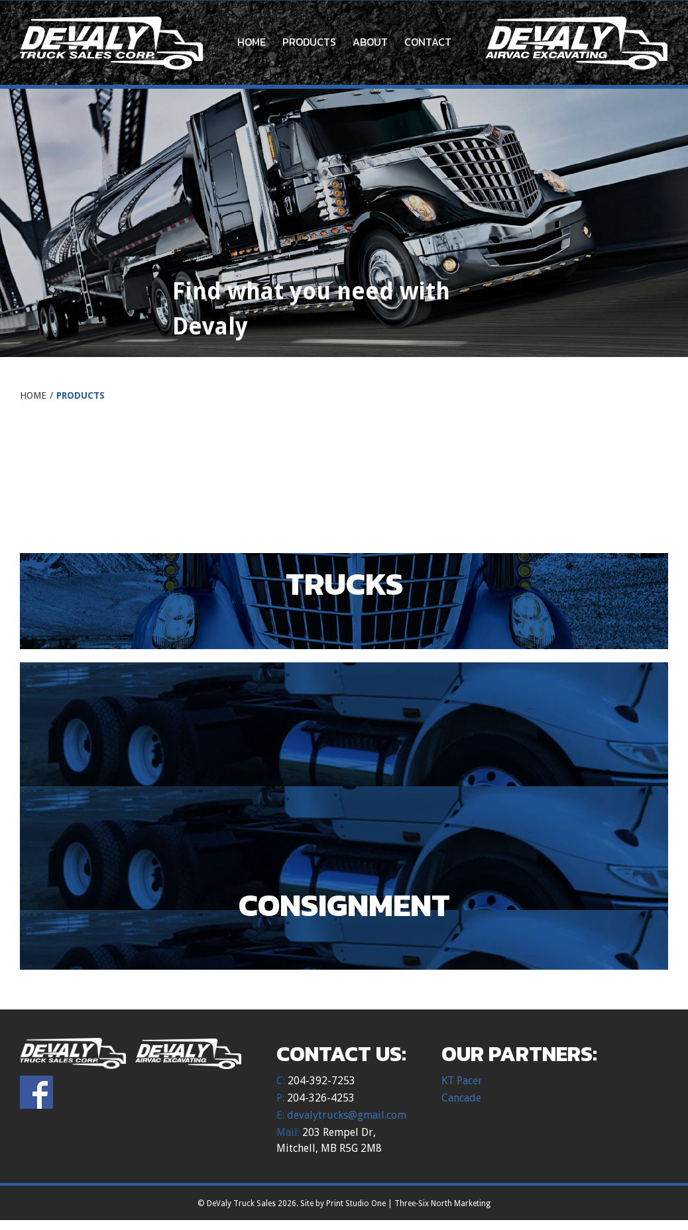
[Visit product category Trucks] (344, 601)
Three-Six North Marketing (442, 1203)
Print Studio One (356, 1203)
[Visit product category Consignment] (344, 922)
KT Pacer (462, 1080)
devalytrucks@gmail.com (346, 1115)
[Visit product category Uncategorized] (344, 491)
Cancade (461, 1098)
